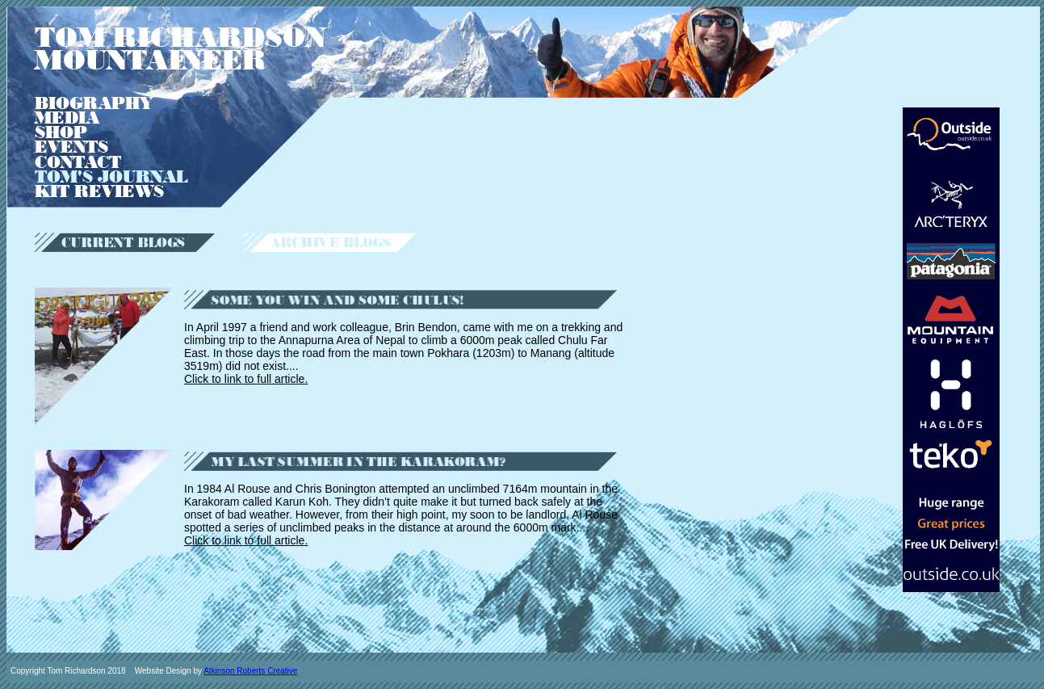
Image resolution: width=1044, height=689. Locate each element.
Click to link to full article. (246, 378)
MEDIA (67, 117)
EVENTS (71, 147)
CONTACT (78, 162)
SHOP (61, 132)
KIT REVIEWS (99, 191)
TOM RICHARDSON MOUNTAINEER (180, 49)
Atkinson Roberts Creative (250, 670)
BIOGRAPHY (94, 103)
